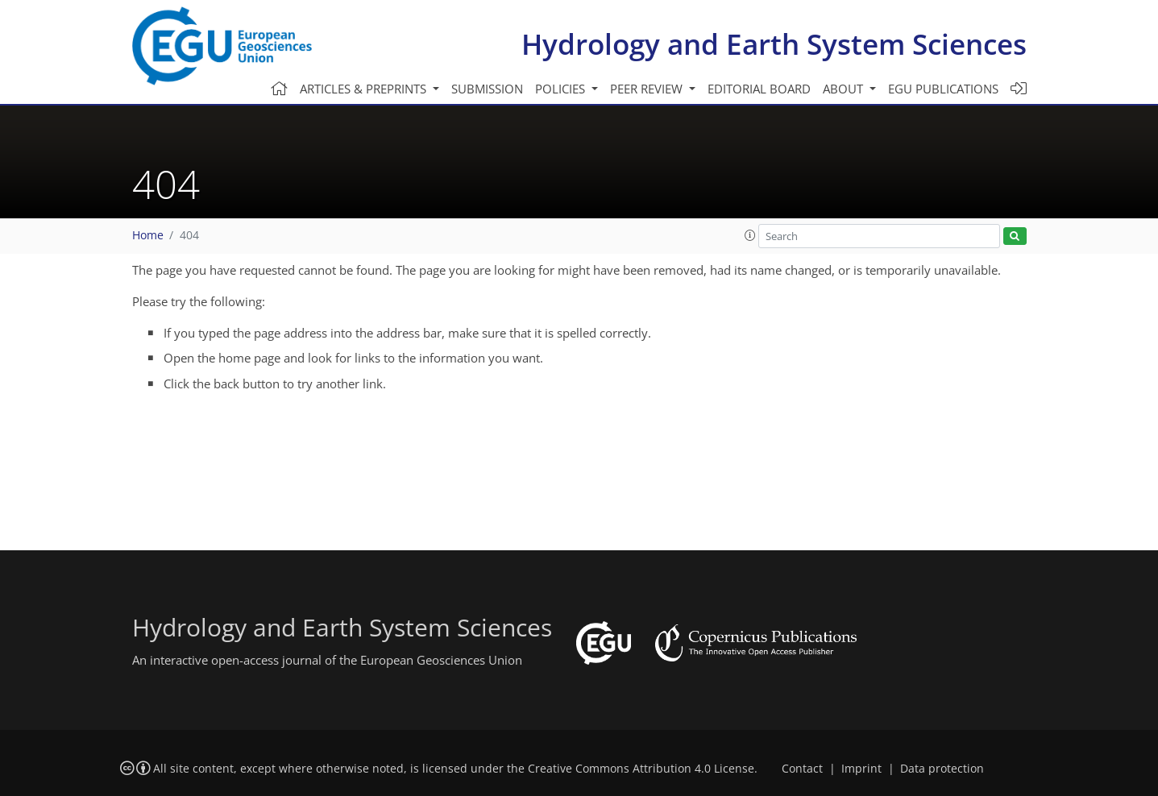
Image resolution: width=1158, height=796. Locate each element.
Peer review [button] (648, 89)
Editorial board (759, 89)
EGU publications (943, 89)
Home (148, 235)
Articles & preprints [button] (365, 89)
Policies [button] (561, 89)
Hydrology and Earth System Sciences (774, 44)
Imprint (861, 768)
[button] (750, 235)
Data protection (942, 768)
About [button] (844, 89)
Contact (802, 768)
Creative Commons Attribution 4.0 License (641, 768)
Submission (487, 89)
